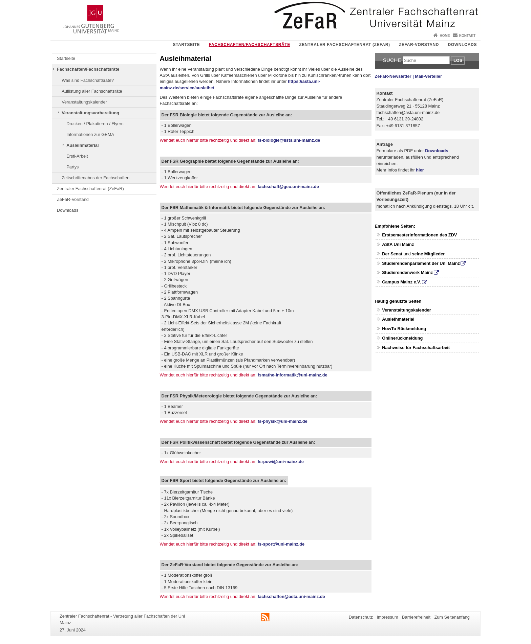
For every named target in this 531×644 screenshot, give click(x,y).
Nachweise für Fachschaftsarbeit (416, 347)
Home (445, 36)
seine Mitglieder (428, 253)
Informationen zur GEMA (90, 134)
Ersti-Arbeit (77, 156)
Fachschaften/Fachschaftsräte (249, 44)
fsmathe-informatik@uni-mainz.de (292, 374)
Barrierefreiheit (416, 617)
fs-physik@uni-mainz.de (282, 421)
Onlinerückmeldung (402, 338)
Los (457, 60)
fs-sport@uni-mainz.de (280, 544)
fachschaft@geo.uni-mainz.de (288, 186)
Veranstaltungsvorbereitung (90, 112)
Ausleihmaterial (82, 145)
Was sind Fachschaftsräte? (88, 80)
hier (420, 169)
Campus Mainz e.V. (401, 281)
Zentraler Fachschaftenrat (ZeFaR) (344, 44)
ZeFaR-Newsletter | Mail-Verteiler (408, 76)
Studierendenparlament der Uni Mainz (421, 263)
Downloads (462, 44)
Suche (392, 60)
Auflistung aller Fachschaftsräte (92, 91)
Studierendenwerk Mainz (407, 272)
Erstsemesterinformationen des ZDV (419, 234)
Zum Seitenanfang (452, 617)
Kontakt (467, 36)
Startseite (186, 44)
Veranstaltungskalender (84, 102)
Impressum (387, 617)
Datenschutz (361, 617)
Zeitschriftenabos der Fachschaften (95, 177)
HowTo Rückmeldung (404, 328)
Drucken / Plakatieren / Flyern (95, 123)
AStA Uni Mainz (398, 244)
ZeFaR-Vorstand (419, 44)
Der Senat (392, 253)
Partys (72, 166)
